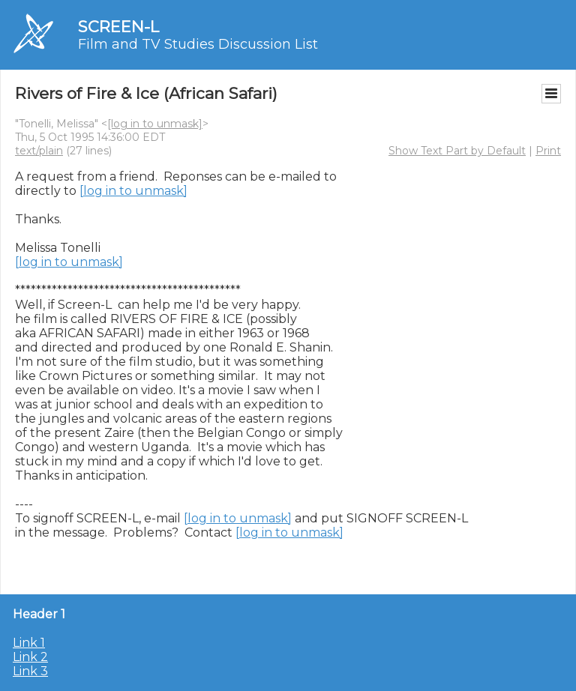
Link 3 (30, 671)
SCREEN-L (118, 26)
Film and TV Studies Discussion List (198, 44)
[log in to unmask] (154, 123)
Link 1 (29, 643)
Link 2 (30, 657)
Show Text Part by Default (457, 150)
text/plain (39, 150)
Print (548, 150)
